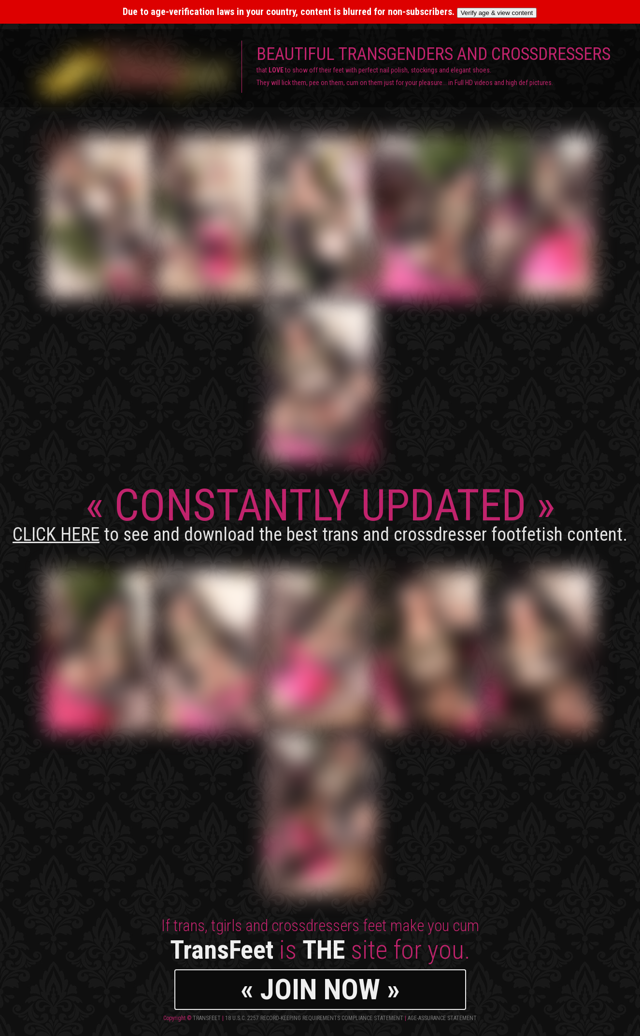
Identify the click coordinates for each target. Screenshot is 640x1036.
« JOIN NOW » (320, 989)
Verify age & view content (497, 12)
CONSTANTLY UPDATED (320, 512)
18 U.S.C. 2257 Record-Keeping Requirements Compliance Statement (314, 1018)
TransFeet (207, 1018)
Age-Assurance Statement (442, 1018)
